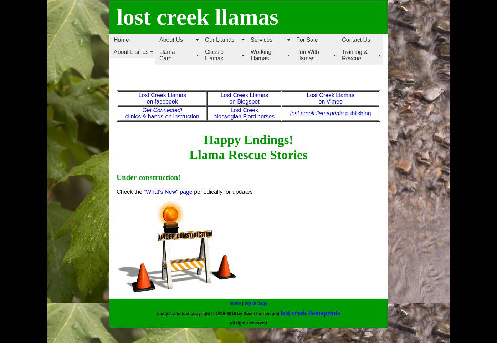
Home (121, 40)
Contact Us (356, 40)
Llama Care (167, 55)
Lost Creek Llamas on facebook (162, 98)
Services (261, 40)
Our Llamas (220, 40)
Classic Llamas (214, 55)
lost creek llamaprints (317, 113)
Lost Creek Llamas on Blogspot (244, 98)
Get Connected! (162, 110)
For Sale (307, 40)
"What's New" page (168, 192)
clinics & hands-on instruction (162, 117)
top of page (256, 303)
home (235, 303)
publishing (357, 113)
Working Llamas (261, 55)
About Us (171, 40)
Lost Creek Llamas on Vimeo (330, 98)
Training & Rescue (355, 55)
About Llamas (131, 52)
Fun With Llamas (307, 55)
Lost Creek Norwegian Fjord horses (244, 113)
